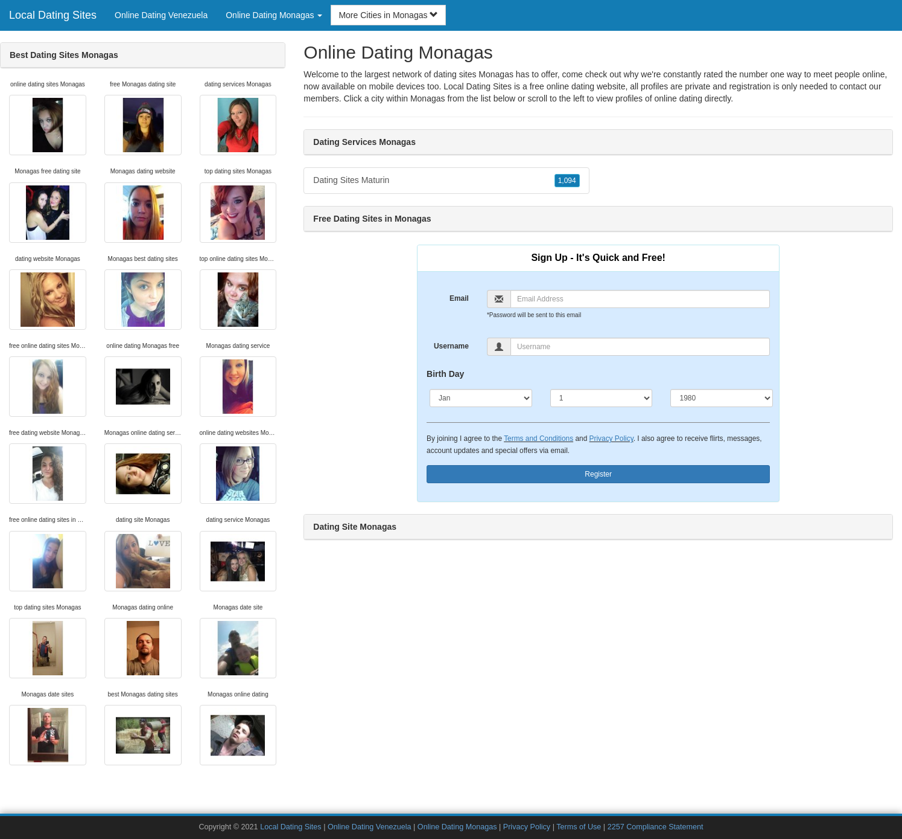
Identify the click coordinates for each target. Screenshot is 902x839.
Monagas (427, 98)
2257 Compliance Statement (655, 827)
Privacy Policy (611, 438)
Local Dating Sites (53, 15)
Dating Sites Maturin (446, 180)
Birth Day (445, 374)
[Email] (640, 299)
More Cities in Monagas (388, 15)
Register (598, 474)
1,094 (567, 180)
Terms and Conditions (538, 438)
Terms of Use (578, 827)
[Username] (640, 347)
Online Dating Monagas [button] (274, 15)
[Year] (721, 398)
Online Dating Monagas (457, 827)
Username (451, 346)
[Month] (481, 398)
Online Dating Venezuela (161, 15)
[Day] (601, 398)
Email (459, 298)
